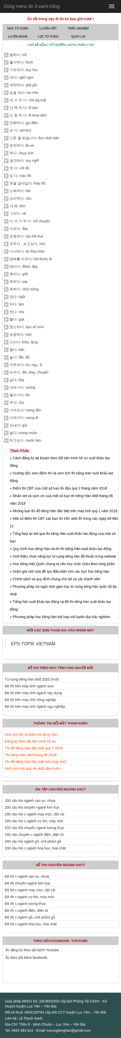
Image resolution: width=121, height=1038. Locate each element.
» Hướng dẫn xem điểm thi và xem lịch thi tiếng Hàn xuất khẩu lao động (61, 477)
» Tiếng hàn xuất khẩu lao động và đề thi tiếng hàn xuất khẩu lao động (60, 605)
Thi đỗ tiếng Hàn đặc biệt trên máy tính (35, 762)
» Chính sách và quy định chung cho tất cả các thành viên (55, 579)
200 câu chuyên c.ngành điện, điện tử (34, 835)
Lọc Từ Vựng (48, 36)
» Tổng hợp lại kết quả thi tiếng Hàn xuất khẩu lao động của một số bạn (62, 537)
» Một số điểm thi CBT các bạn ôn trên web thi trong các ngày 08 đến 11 (64, 522)
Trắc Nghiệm (78, 28)
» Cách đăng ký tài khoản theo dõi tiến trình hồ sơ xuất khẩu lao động (60, 462)
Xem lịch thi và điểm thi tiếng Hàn (31, 734)
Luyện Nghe (18, 36)
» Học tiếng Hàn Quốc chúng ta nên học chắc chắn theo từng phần (62, 564)
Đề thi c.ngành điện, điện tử (26, 910)
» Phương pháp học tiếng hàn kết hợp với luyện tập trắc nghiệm (60, 617)
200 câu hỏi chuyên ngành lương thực (34, 828)
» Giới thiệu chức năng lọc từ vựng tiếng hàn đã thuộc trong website (63, 556)
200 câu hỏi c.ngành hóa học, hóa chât (35, 848)
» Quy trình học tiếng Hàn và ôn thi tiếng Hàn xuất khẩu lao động (60, 549)
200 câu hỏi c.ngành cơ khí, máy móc (34, 821)
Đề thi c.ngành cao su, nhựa (27, 876)
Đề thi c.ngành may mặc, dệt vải (30, 890)
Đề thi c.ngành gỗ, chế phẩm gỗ (30, 917)
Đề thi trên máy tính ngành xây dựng (33, 693)
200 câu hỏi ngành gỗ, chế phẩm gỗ (33, 841)
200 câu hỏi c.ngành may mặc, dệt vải (34, 814)
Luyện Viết (48, 28)
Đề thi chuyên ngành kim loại (27, 883)
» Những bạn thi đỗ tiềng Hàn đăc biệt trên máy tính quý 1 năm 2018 (63, 511)
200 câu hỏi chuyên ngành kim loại (32, 807)
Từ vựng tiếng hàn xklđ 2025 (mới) (32, 679)
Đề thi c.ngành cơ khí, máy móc (30, 897)
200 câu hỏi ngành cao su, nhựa (30, 801)
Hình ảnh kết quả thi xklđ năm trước (33, 769)
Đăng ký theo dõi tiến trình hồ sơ (30, 741)
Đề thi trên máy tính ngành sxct (29, 686)
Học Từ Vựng (17, 28)
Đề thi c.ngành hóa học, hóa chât (31, 924)
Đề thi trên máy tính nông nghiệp (30, 700)
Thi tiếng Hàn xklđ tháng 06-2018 (31, 755)
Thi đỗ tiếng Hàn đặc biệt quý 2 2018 (34, 748)
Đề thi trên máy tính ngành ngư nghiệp (35, 707)
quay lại (78, 36)
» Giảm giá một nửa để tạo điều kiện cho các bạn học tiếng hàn (59, 571)
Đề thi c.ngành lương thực (25, 904)
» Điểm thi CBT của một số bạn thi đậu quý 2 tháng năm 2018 (58, 488)
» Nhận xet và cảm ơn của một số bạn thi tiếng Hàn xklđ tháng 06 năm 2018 (61, 499)
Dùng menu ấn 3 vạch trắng (32, 6)
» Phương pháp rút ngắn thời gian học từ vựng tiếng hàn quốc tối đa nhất (63, 590)
